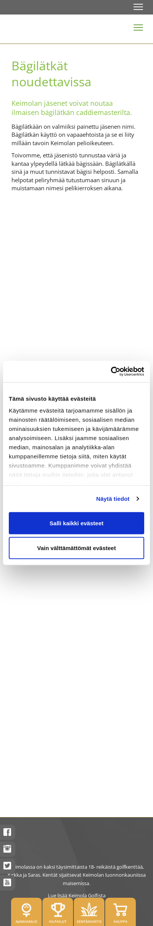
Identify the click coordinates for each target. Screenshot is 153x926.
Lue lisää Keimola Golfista (77, 895)
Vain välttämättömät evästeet (76, 548)
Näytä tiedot (113, 498)
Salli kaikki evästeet (77, 523)
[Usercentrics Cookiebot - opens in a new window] (110, 372)
